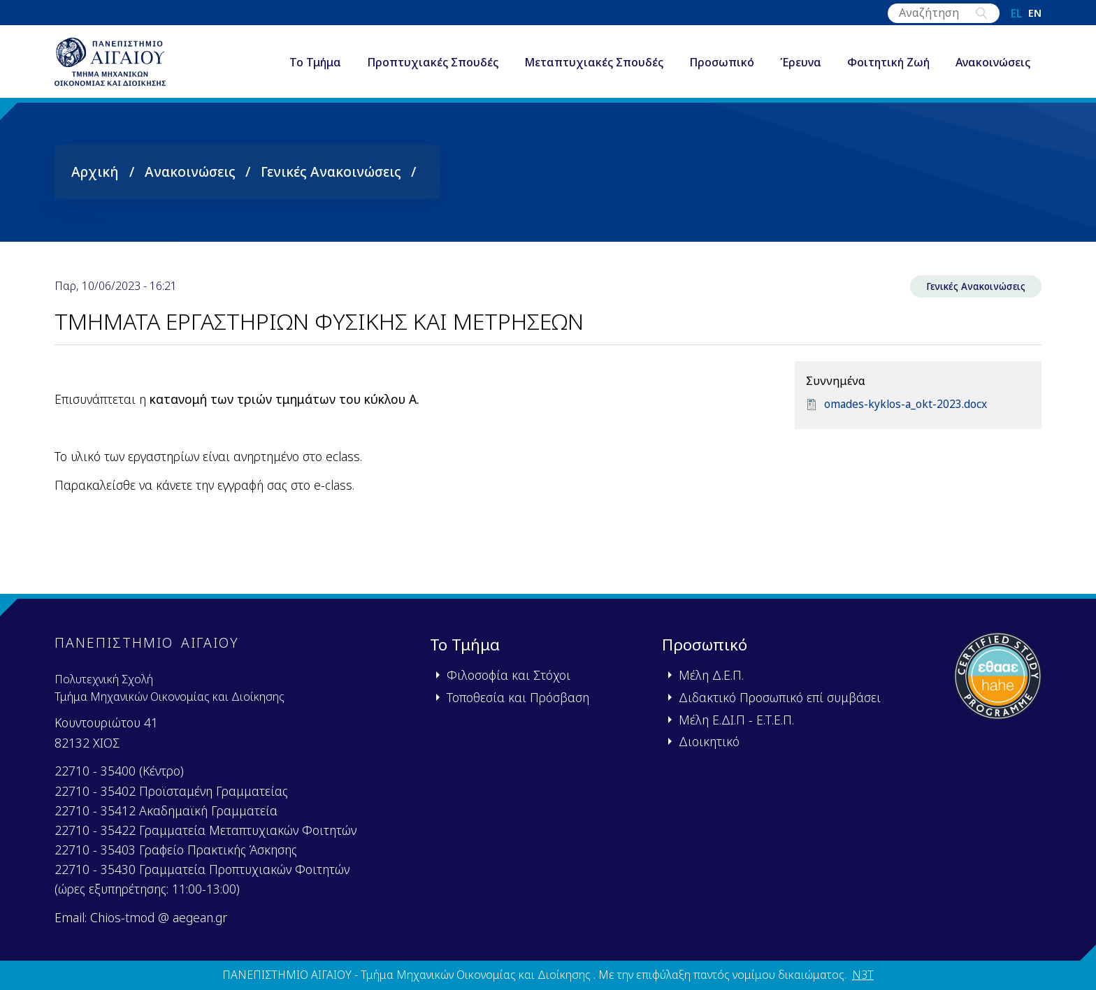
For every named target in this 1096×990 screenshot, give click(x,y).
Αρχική (95, 177)
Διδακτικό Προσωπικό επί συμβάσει (780, 697)
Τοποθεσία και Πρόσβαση (518, 697)
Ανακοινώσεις (993, 65)
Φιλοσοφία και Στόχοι (508, 675)
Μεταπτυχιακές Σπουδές (593, 65)
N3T (863, 974)
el (1017, 13)
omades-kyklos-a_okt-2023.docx (906, 412)
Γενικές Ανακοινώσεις (331, 177)
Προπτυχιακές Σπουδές (432, 65)
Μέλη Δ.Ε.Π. (711, 675)
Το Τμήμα (315, 65)
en (1034, 13)
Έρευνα (800, 65)
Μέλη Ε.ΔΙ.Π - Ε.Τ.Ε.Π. (736, 719)
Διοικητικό (709, 741)
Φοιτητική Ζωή (888, 65)
